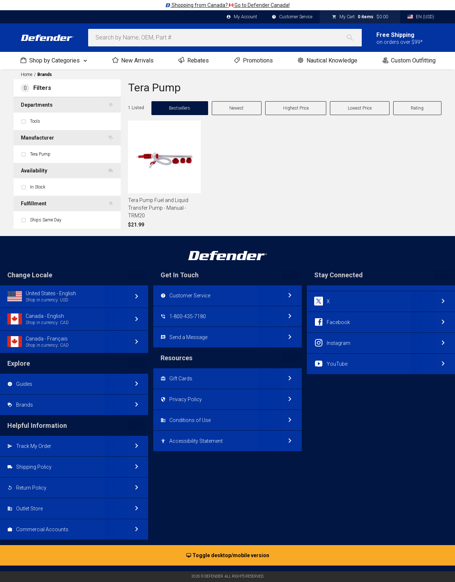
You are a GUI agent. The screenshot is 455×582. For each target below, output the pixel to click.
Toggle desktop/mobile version (227, 555)
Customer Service (292, 17)
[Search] (354, 37)
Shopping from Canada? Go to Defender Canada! (227, 5)
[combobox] (225, 37)
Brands (44, 74)
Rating (417, 108)
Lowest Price (360, 108)
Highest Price (296, 108)
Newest (236, 108)
